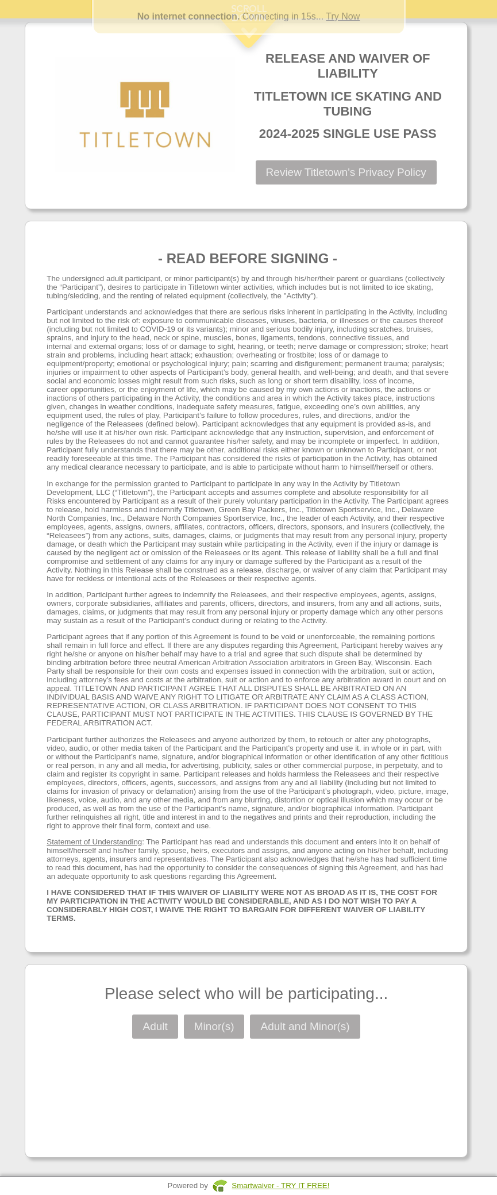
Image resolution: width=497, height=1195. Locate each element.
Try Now (343, 16)
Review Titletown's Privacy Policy (346, 172)
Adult (154, 1026)
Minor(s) (214, 1026)
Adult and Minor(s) (304, 1026)
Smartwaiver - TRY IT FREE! (280, 1185)
